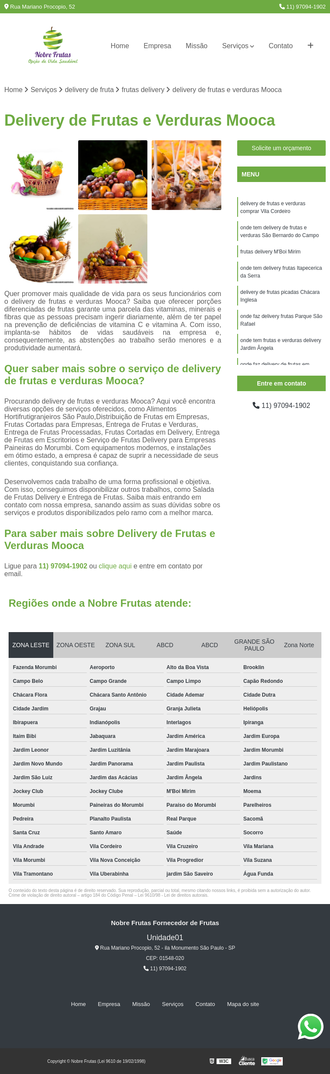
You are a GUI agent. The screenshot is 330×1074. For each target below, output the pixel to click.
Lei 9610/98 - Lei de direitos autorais (173, 895)
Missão (197, 45)
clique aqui (115, 566)
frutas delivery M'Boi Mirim (270, 252)
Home (120, 45)
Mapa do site (243, 1004)
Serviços (235, 45)
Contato (281, 45)
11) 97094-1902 (302, 6)
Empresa (157, 45)
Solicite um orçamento (282, 148)
